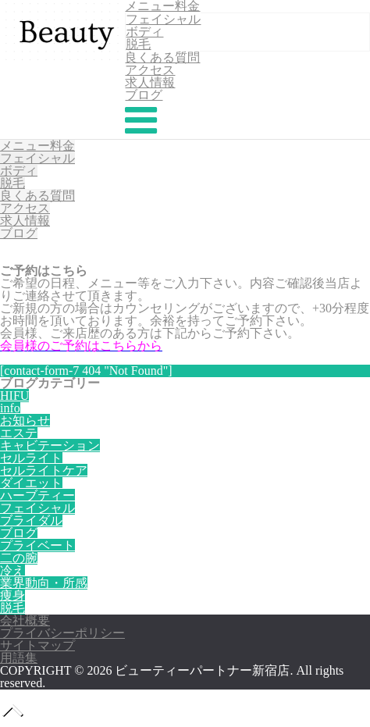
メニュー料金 (37, 145)
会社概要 (25, 620)
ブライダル (31, 520)
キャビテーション (50, 445)
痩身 (12, 595)
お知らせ (25, 420)
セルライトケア (43, 470)
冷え (12, 570)
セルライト (31, 458)
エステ (18, 433)
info (10, 408)
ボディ (144, 31)
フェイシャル (163, 19)
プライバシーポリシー (62, 633)
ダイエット (31, 483)
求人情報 (150, 82)
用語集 (18, 658)
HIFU (14, 395)
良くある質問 (162, 57)
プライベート (37, 545)
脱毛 (138, 44)
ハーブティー (37, 495)
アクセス (150, 70)
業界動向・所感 (43, 583)
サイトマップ (37, 645)
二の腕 (18, 558)
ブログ (143, 95)
